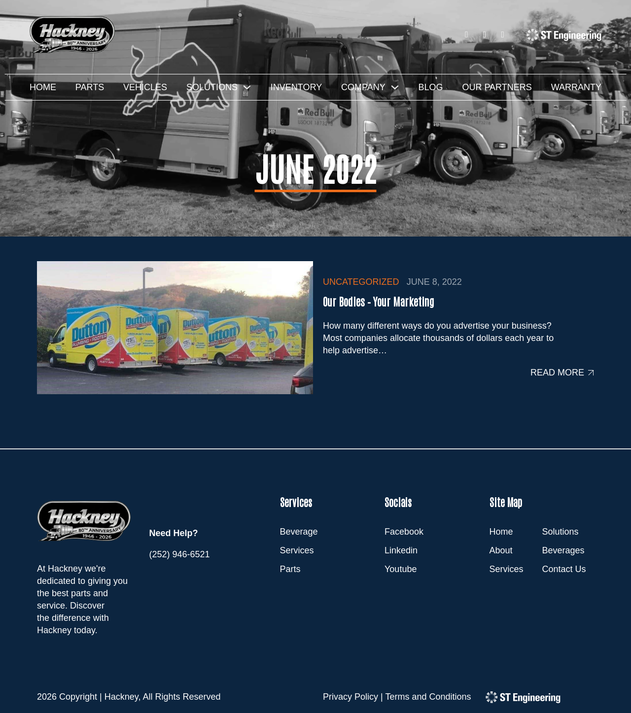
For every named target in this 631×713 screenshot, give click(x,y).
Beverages (563, 550)
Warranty (576, 87)
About (501, 550)
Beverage (299, 532)
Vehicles (145, 87)
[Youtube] (502, 34)
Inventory (296, 87)
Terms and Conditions (428, 697)
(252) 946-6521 (179, 554)
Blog (431, 87)
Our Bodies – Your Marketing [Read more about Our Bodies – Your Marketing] (378, 301)
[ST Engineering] (563, 35)
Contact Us (564, 569)
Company (363, 87)
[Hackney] (74, 34)
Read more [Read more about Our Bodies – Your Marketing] (557, 372)
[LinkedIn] (485, 34)
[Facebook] (466, 34)
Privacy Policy (350, 697)
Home (43, 87)
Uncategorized (361, 282)
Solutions (212, 87)
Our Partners (496, 87)
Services (297, 550)
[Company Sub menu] (394, 87)
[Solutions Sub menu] (247, 87)
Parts (89, 87)
